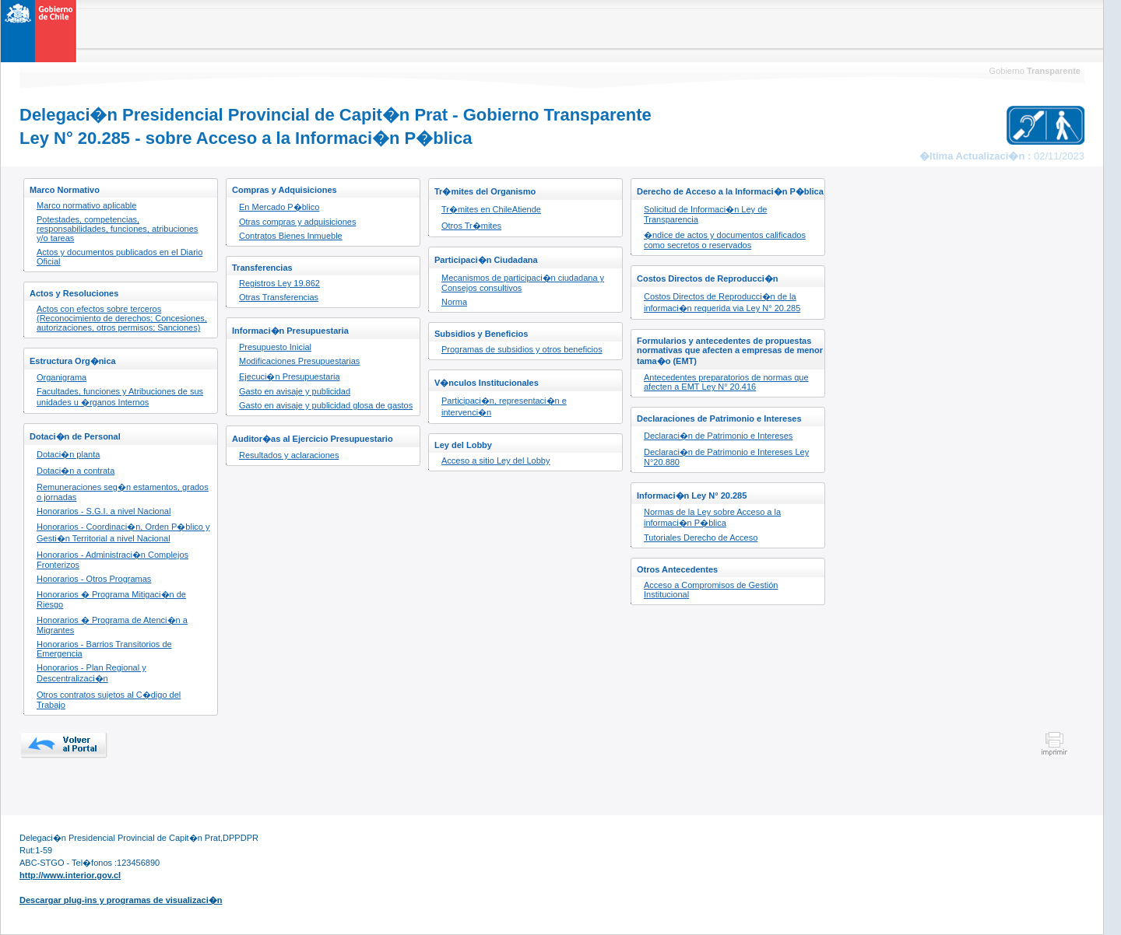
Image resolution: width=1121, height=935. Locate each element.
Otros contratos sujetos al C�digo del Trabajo (109, 699)
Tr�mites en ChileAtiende (491, 209)
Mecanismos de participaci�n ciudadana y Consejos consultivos (522, 282)
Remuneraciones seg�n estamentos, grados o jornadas (123, 492)
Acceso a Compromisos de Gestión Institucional (711, 589)
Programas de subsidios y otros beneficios (522, 349)
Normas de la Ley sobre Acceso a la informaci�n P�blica (712, 517)
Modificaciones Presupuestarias (299, 361)
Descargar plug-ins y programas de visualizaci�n (120, 900)
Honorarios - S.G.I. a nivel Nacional (103, 511)
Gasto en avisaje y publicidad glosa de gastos (326, 405)
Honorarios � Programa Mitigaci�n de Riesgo (111, 599)
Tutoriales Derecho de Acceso (700, 537)
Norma (454, 301)
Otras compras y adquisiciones (297, 221)
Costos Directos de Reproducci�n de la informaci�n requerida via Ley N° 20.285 (722, 302)
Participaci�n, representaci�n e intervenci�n (504, 406)
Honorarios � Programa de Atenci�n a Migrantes (112, 625)
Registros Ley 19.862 (279, 283)
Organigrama (61, 377)
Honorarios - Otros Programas (94, 578)
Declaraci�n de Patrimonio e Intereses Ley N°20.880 (726, 457)
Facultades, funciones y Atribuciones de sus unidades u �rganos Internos (120, 397)
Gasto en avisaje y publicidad (294, 391)
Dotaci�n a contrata (75, 470)
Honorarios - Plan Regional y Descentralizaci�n (91, 673)
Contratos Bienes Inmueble (291, 235)
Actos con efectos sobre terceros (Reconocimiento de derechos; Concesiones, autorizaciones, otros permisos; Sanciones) (122, 318)
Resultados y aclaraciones (289, 455)
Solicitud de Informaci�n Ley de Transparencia (705, 214)
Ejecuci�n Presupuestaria (289, 376)
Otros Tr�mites (471, 225)
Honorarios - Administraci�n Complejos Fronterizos (112, 559)
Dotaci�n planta (68, 454)
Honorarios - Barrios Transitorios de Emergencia (104, 648)
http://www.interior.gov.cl (70, 875)
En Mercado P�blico (279, 207)
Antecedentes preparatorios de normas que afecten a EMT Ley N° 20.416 (726, 382)
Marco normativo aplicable (86, 205)
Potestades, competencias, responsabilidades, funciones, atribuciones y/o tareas (117, 229)
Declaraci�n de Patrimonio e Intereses (718, 435)
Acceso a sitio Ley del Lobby (495, 460)
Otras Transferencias (278, 297)
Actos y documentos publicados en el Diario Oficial (119, 256)
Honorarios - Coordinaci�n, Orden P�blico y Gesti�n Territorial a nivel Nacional (123, 532)
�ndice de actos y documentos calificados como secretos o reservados (725, 240)
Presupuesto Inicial (275, 347)
